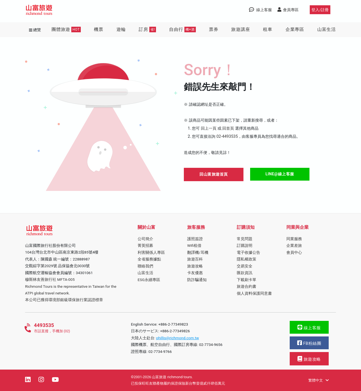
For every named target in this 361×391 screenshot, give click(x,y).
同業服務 (294, 239)
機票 (98, 29)
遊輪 (121, 29)
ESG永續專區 (149, 279)
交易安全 (244, 266)
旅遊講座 (240, 29)
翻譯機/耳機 (197, 252)
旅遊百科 (195, 259)
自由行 (182, 29)
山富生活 (326, 29)
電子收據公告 (248, 252)
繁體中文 (318, 380)
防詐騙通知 (197, 279)
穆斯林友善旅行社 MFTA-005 (50, 279)
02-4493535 (227, 136)
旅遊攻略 (195, 266)
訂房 (147, 29)
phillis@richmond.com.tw (177, 338)
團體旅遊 (66, 29)
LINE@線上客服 (279, 174)
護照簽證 (195, 239)
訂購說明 (244, 245)
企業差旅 (294, 245)
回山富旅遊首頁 (213, 174)
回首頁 (228, 128)
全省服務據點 (149, 259)
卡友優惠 (195, 272)
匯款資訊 (244, 272)
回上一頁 (208, 128)
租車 (267, 29)
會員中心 (294, 252)
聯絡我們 (145, 266)
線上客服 (309, 327)
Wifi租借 (194, 245)
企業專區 (295, 29)
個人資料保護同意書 (254, 293)
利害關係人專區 (151, 252)
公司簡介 (145, 239)
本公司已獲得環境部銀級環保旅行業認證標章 (64, 299)
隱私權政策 (246, 259)
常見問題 (244, 239)
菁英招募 (145, 245)
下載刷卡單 (246, 279)
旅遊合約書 (246, 286)
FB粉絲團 (309, 343)
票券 (213, 29)
